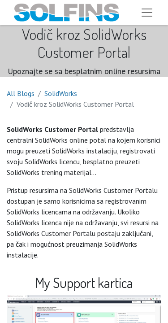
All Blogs (20, 93)
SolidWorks (60, 93)
